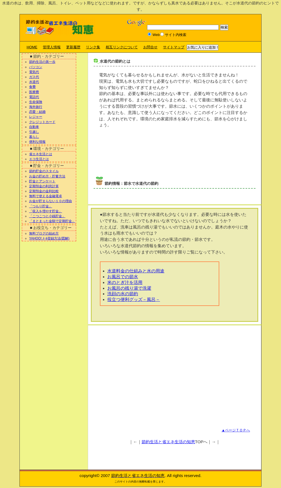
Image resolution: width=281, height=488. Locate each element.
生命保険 (35, 102)
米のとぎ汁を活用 (124, 282)
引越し (34, 132)
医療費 (34, 92)
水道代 (34, 82)
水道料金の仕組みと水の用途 (135, 271)
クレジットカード (42, 122)
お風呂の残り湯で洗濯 (129, 288)
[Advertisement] (158, 154)
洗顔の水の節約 (122, 293)
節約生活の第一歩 (42, 62)
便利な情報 (37, 142)
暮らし (34, 137)
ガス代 (34, 77)
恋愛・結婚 (37, 112)
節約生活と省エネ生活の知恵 (168, 441)
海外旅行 (35, 107)
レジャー (35, 117)
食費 (32, 87)
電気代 (34, 72)
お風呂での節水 (122, 276)
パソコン (35, 67)
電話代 (34, 97)
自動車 (34, 127)
